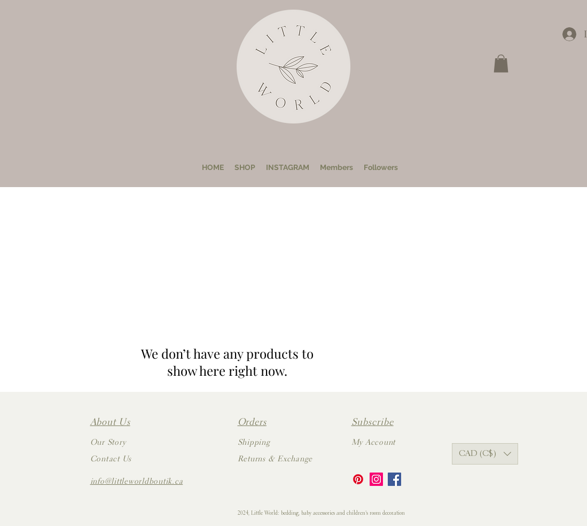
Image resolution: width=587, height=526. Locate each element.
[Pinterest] (358, 479)
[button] (501, 63)
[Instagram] (376, 479)
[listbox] (485, 454)
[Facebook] (394, 479)
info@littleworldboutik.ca (136, 482)
